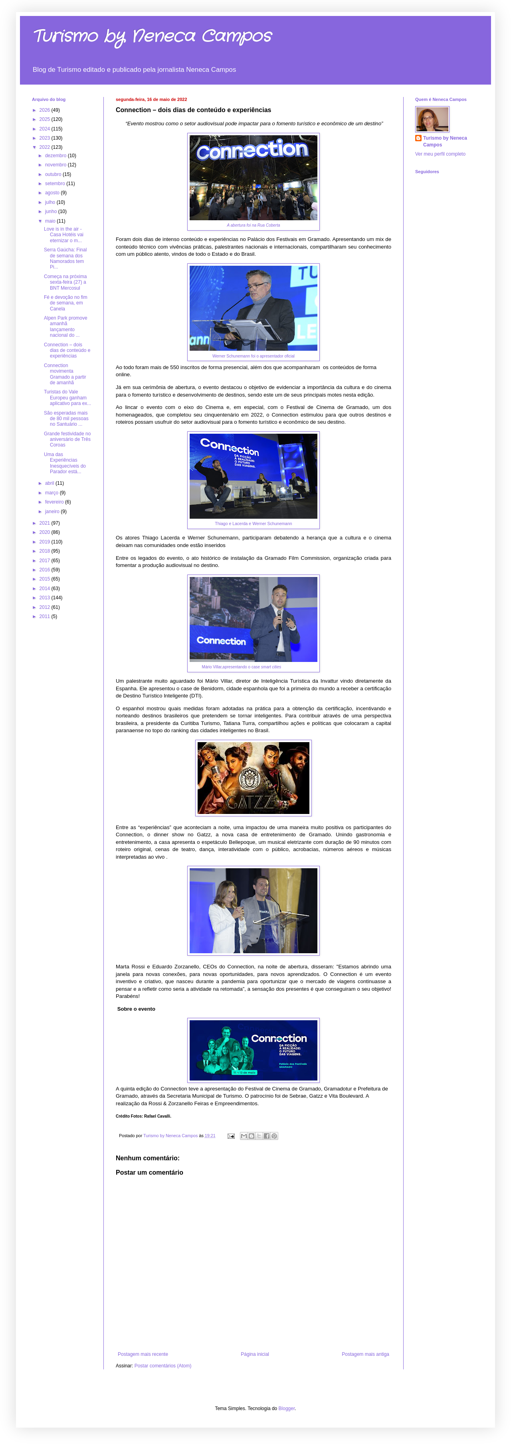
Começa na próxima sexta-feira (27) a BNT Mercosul (65, 282)
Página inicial (255, 1354)
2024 (45, 129)
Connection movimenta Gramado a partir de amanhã (65, 374)
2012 (45, 607)
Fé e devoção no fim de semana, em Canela (65, 303)
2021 (45, 523)
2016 (45, 570)
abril (50, 483)
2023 (45, 138)
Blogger (287, 1408)
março (52, 493)
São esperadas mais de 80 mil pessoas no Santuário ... (66, 418)
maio (51, 221)
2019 (45, 542)
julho (51, 202)
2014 (45, 588)
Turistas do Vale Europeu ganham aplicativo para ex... (67, 397)
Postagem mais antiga (365, 1354)
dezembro (56, 155)
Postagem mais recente (143, 1354)
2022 (45, 147)
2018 (45, 551)
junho (51, 211)
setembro (55, 183)
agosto (53, 193)
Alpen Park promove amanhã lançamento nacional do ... (65, 326)
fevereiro (55, 502)
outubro (54, 174)
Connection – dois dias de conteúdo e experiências (67, 350)
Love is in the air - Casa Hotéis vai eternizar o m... (63, 234)
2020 (45, 532)
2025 (45, 119)
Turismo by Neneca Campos (151, 37)
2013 (45, 598)
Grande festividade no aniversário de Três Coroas (67, 439)
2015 (45, 579)
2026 (45, 110)
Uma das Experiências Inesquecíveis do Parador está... (65, 463)
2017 (45, 560)
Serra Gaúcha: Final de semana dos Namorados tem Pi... (65, 258)
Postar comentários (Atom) (163, 1366)
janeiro (53, 511)
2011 (45, 616)
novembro (56, 165)
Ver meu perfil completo (440, 154)
